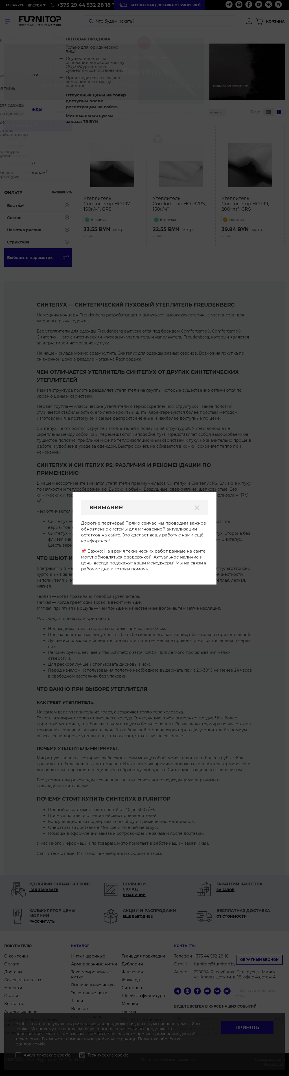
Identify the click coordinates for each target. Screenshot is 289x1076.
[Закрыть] (197, 507)
